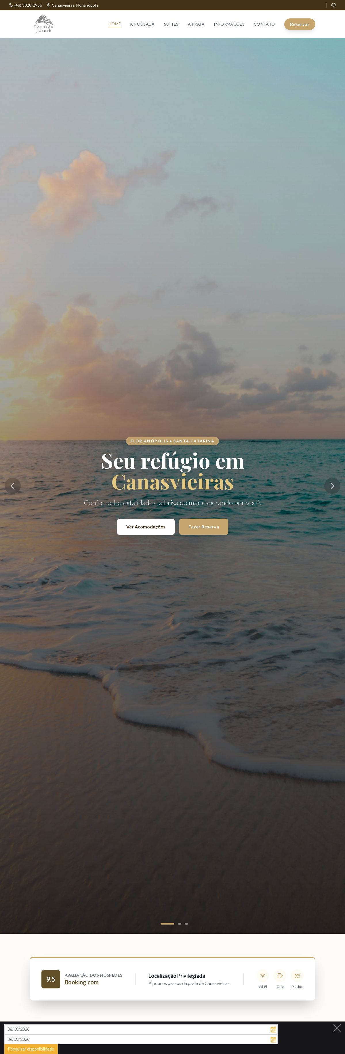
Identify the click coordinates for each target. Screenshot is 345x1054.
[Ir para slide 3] (186, 924)
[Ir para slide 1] (167, 924)
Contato (264, 24)
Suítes (171, 24)
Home (114, 23)
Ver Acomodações (145, 526)
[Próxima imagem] (332, 486)
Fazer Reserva (203, 526)
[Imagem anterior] (13, 486)
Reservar (300, 24)
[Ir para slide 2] (179, 924)
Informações (229, 24)
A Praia (196, 24)
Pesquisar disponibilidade (31, 1046)
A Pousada (142, 24)
